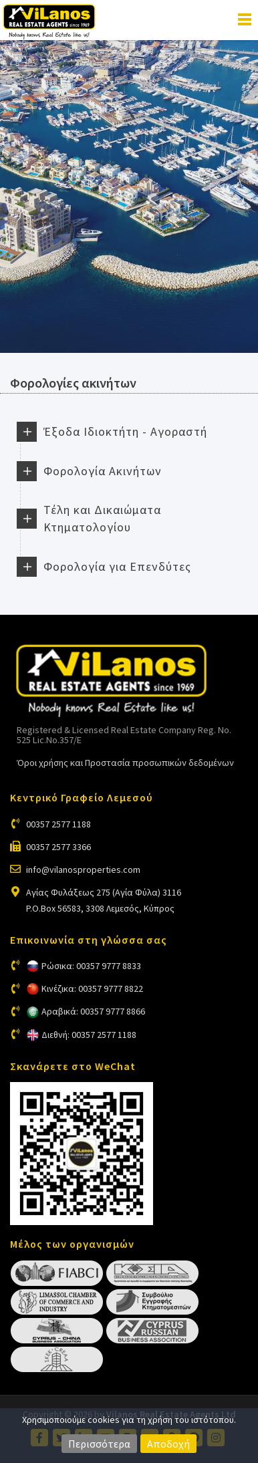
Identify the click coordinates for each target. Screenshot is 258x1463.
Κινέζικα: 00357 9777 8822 (92, 988)
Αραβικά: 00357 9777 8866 (93, 1011)
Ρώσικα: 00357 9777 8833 (91, 966)
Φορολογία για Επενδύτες (117, 566)
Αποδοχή (168, 1443)
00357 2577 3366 (58, 847)
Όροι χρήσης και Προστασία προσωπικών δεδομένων (125, 763)
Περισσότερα (99, 1443)
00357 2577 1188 (58, 824)
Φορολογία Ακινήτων (102, 471)
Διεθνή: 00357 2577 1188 (88, 1035)
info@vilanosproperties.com (83, 869)
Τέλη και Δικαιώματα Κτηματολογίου (102, 518)
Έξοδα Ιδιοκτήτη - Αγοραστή (125, 431)
